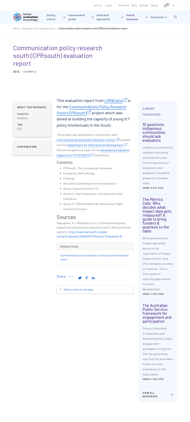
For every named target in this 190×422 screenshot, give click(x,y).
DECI (19, 128)
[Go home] (28, 17)
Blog (134, 5)
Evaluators (22, 117)
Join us (97, 5)
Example (30, 71)
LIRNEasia (113, 100)
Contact (143, 5)
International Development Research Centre (86, 140)
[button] (175, 17)
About (154, 5)
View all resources (150, 395)
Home (16, 28)
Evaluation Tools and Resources (39, 28)
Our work (124, 5)
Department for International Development (95, 145)
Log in (108, 5)
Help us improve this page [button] (78, 289)
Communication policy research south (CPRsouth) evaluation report (92, 28)
